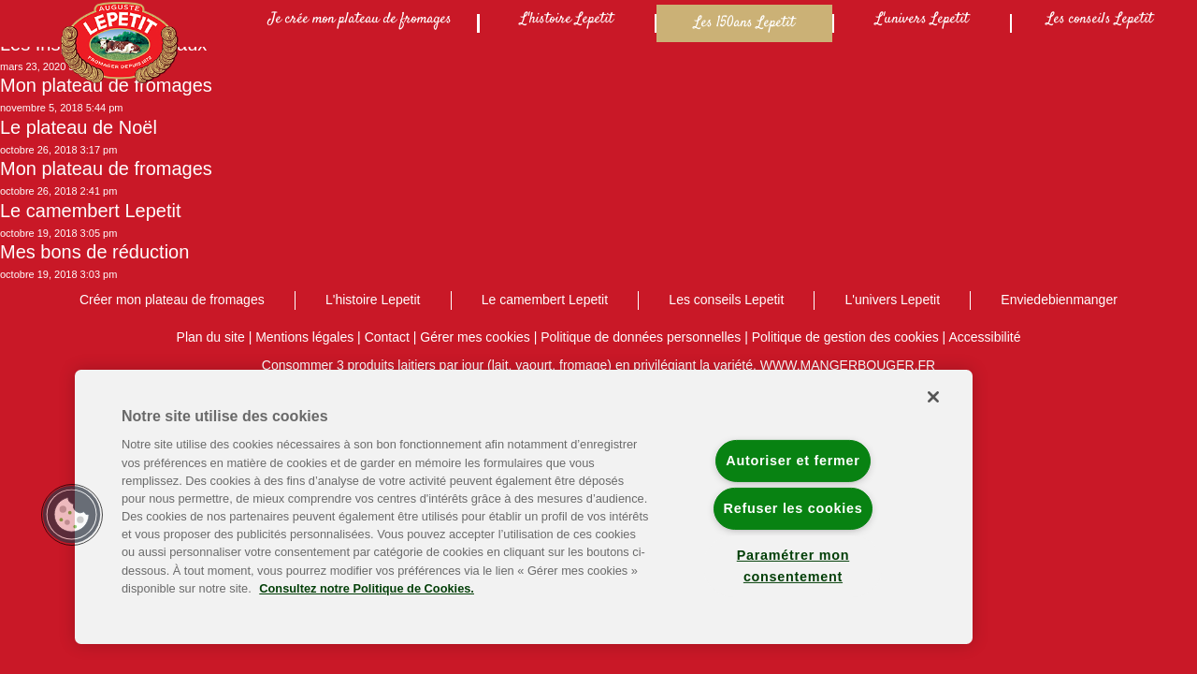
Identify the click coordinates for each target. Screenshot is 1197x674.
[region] (524, 507)
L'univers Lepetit (922, 19)
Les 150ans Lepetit (744, 23)
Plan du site (211, 337)
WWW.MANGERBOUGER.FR (847, 365)
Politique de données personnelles (641, 337)
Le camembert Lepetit (90, 210)
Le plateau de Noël (78, 127)
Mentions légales (304, 337)
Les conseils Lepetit (1099, 19)
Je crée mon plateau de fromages (360, 19)
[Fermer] (933, 397)
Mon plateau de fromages (106, 85)
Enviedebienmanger (1059, 299)
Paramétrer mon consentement (793, 566)
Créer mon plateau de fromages (172, 299)
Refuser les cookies (793, 508)
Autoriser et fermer (792, 460)
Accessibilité (984, 337)
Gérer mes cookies (474, 337)
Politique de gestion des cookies (845, 337)
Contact (387, 337)
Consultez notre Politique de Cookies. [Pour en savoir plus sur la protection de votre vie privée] (366, 588)
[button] (72, 515)
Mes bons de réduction (94, 252)
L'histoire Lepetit (566, 19)
